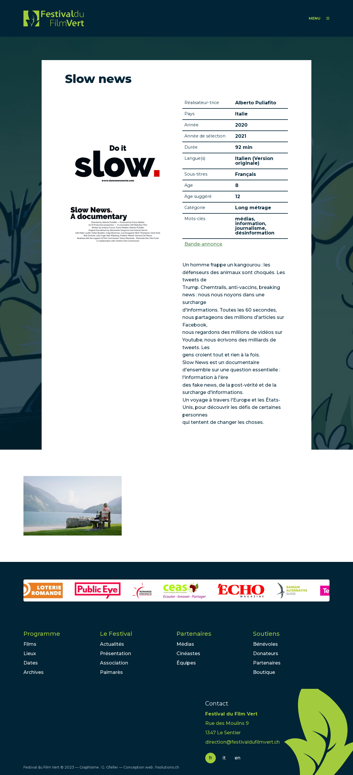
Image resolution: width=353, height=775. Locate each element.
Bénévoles (265, 644)
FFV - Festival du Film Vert (53, 18)
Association (114, 663)
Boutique (264, 672)
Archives (33, 672)
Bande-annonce (203, 244)
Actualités (112, 644)
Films (29, 644)
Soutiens (266, 633)
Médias (185, 644)
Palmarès (111, 672)
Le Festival (116, 633)
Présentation (115, 653)
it (224, 758)
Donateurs (265, 653)
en (237, 758)
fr (210, 758)
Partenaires (193, 633)
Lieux (29, 653)
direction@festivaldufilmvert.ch (242, 742)
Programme (41, 633)
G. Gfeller (109, 767)
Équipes (186, 663)
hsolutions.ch (167, 767)
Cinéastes (188, 653)
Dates (30, 663)
